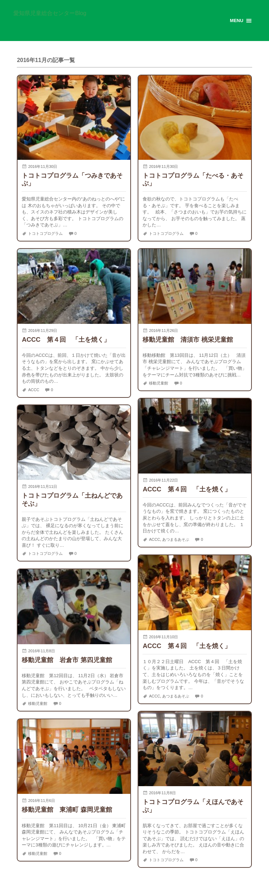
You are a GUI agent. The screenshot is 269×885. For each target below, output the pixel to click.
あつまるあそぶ (175, 539)
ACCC (33, 390)
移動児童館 (158, 383)
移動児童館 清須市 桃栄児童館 (188, 339)
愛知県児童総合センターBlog (49, 13)
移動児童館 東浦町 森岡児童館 (67, 809)
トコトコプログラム (45, 233)
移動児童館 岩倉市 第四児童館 (67, 659)
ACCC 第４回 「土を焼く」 (66, 339)
